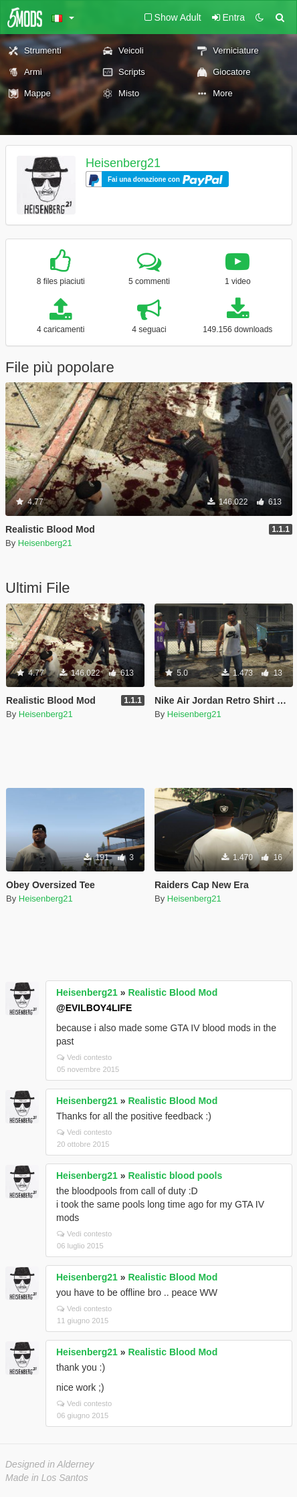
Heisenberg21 (123, 163)
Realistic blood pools (175, 1175)
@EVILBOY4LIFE (94, 1007)
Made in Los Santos (46, 1477)
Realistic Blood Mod (172, 992)
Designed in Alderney (49, 1464)
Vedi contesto (84, 1057)
